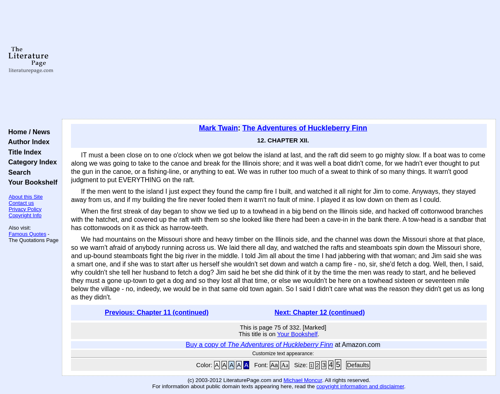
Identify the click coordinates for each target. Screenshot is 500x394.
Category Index (31, 162)
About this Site (26, 197)
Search (18, 172)
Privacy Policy (25, 209)
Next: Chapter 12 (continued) (320, 312)
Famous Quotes (27, 234)
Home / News (27, 131)
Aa (274, 365)
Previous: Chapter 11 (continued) (157, 312)
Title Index (23, 152)
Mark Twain (218, 128)
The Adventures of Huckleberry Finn (305, 128)
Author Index (27, 141)
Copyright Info (25, 215)
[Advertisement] (279, 60)
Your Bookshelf (31, 182)
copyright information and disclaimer (360, 386)
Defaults (358, 365)
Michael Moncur (302, 380)
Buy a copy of (259, 344)
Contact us (21, 203)
